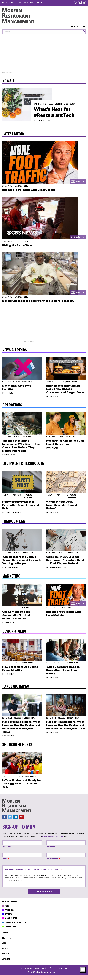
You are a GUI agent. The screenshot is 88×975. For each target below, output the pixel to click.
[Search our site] (42, 31)
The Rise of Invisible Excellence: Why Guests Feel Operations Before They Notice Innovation (21, 445)
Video (26, 186)
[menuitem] (4, 3)
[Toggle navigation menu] (83, 970)
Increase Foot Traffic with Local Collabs (28, 189)
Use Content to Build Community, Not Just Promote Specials (16, 615)
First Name (7, 846)
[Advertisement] (44, 55)
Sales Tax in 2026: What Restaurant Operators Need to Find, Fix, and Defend (65, 560)
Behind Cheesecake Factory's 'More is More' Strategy (38, 300)
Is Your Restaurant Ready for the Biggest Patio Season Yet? (21, 783)
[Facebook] (71, 2)
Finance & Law (27, 552)
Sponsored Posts (29, 776)
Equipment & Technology (65, 104)
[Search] (84, 31)
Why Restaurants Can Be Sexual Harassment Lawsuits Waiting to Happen (22, 560)
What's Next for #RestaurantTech (54, 112)
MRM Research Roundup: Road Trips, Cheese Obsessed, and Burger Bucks (65, 389)
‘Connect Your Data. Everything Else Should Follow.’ (61, 505)
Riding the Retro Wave (17, 245)
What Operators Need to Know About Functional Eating (63, 670)
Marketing (26, 608)
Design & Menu (27, 662)
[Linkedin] (80, 2)
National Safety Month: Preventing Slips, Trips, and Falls (20, 505)
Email (5, 859)
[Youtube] (84, 2)
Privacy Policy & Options (52, 836)
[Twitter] (75, 2)
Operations (26, 436)
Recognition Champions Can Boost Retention (65, 442)
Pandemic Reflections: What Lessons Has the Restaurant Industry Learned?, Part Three (21, 726)
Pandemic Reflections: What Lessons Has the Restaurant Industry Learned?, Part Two (65, 725)
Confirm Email (52, 859)
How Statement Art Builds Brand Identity (20, 668)
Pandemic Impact (30, 718)
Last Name (51, 846)
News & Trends (27, 381)
